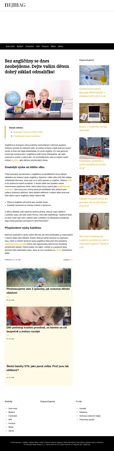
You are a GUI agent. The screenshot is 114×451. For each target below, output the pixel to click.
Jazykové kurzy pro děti (15, 244)
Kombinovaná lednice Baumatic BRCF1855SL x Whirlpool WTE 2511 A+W (92, 92)
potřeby (58, 250)
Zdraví (60, 46)
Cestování (29, 46)
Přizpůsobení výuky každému (26, 136)
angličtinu (15, 160)
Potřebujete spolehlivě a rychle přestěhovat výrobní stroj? (92, 164)
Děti (38, 46)
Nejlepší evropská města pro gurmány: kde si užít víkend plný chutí (93, 202)
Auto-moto (10, 46)
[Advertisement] (57, 27)
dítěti (70, 180)
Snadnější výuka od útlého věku (28, 132)
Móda (53, 46)
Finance (45, 46)
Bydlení (20, 46)
